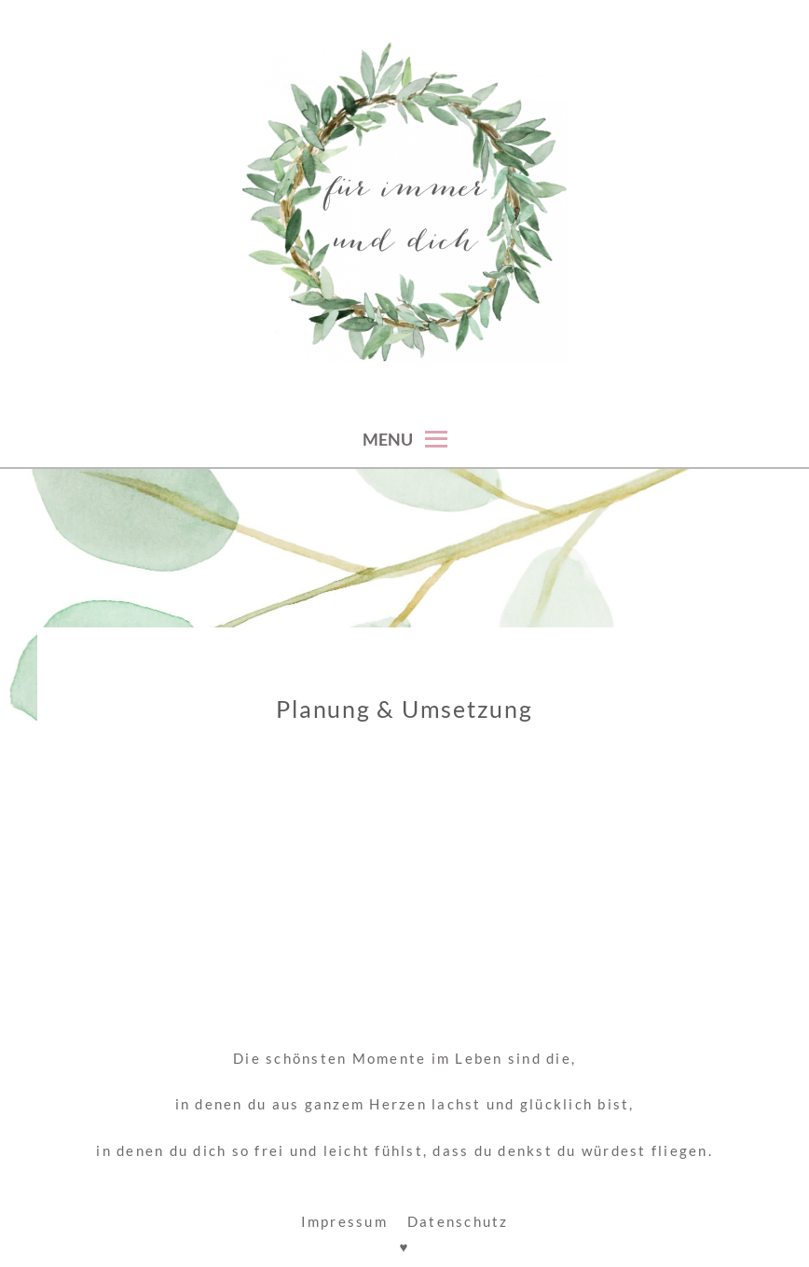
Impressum (344, 1221)
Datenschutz (458, 1221)
